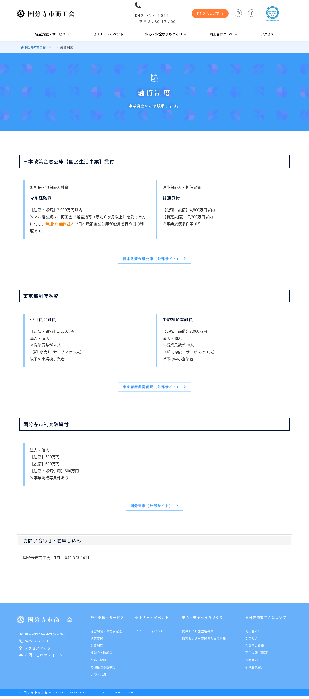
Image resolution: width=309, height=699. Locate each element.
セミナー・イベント (108, 33)
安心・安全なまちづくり (165, 34)
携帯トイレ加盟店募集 (197, 634)
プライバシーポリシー (118, 695)
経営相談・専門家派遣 (106, 634)
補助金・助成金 (101, 655)
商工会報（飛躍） (257, 655)
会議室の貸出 (254, 648)
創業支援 (97, 641)
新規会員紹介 (254, 670)
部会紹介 (251, 641)
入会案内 (251, 662)
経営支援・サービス (52, 34)
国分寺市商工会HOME (37, 47)
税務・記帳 (98, 662)
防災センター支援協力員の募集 (204, 641)
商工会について (223, 34)
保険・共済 (98, 677)
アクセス (267, 33)
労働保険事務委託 (103, 670)
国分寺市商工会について (266, 620)
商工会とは (253, 634)
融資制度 (97, 648)
